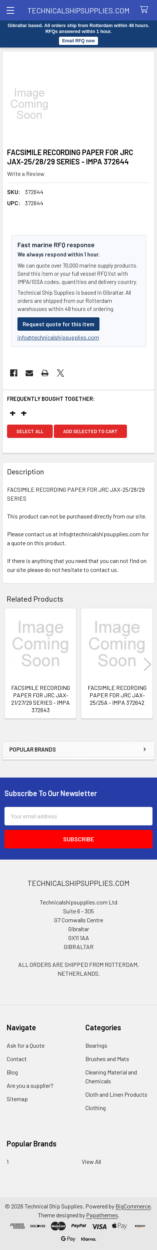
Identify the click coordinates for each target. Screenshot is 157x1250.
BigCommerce (133, 1206)
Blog (12, 1072)
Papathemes (102, 1214)
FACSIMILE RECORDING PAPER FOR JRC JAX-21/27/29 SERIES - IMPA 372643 (40, 698)
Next (147, 664)
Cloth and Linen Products (116, 1094)
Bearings (96, 1045)
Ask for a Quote (26, 1045)
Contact (17, 1058)
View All (91, 1161)
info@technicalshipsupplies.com (58, 337)
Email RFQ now (78, 40)
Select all (29, 431)
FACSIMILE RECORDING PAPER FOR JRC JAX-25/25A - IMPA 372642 (117, 695)
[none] (78, 104)
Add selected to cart (90, 431)
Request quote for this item (58, 324)
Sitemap (17, 1098)
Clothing (95, 1107)
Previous (9, 664)
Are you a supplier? (30, 1085)
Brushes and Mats (107, 1058)
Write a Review (26, 173)
